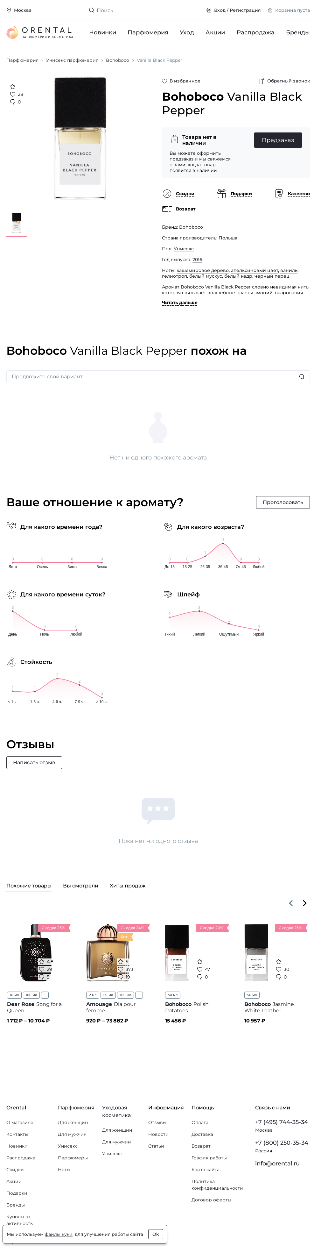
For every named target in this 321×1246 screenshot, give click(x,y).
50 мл (108, 995)
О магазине (19, 1122)
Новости (158, 1134)
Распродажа (256, 32)
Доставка (202, 1134)
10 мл (14, 995)
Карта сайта (206, 1169)
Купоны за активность (19, 1220)
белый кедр (238, 276)
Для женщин (73, 1122)
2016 (197, 259)
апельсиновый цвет (254, 270)
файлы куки (59, 1234)
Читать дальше (180, 302)
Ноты (64, 1169)
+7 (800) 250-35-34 (281, 1142)
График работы (209, 1158)
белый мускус (205, 276)
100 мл (31, 995)
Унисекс (184, 249)
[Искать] (301, 376)
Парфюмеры (73, 1158)
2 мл (92, 995)
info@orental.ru (277, 1163)
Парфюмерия (148, 32)
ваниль (288, 270)
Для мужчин (72, 1134)
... (45, 995)
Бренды (298, 32)
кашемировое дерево (203, 270)
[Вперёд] (305, 903)
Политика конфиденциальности (217, 1184)
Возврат (201, 1146)
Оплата (200, 1122)
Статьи (156, 1146)
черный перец (272, 276)
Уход (187, 32)
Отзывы (157, 1122)
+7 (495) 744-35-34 (281, 1122)
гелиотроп (174, 276)
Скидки (15, 1169)
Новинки (102, 32)
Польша (228, 238)
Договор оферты (211, 1200)
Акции (215, 32)
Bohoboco (191, 227)
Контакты (17, 1134)
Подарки (16, 1193)
